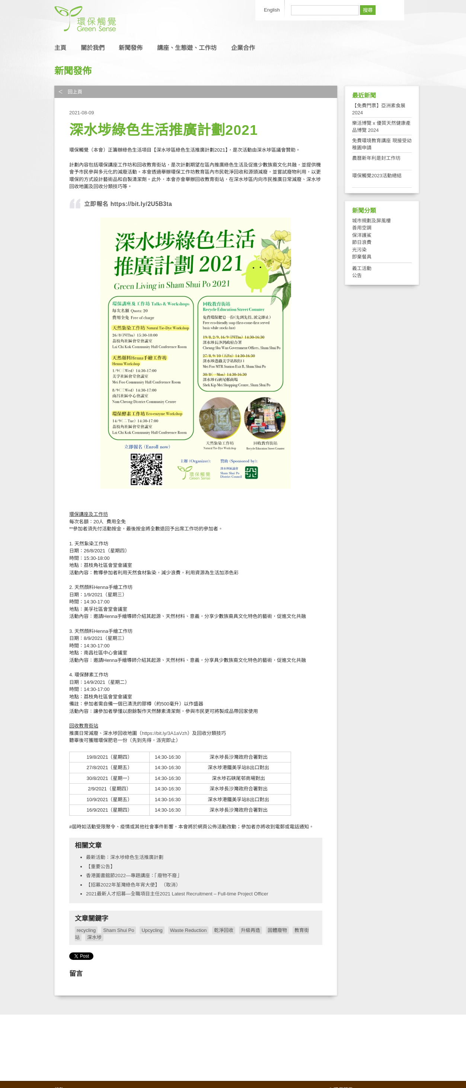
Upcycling (151, 930)
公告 (357, 275)
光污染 (359, 250)
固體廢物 (277, 930)
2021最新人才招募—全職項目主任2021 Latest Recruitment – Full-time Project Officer (177, 894)
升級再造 (250, 930)
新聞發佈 (131, 48)
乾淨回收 (223, 930)
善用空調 (361, 228)
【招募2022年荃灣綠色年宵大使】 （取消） (133, 885)
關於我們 (93, 48)
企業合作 (243, 48)
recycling (86, 930)
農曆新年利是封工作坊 (376, 158)
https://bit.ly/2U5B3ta (140, 204)
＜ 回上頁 (70, 92)
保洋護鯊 (361, 235)
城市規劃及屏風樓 (371, 220)
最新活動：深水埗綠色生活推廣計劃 (124, 857)
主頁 (60, 48)
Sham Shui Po (118, 930)
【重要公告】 (100, 866)
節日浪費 (361, 242)
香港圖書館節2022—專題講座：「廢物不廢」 (134, 875)
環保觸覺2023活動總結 (377, 175)
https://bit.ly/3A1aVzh (164, 733)
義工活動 (361, 268)
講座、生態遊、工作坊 (187, 48)
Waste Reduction (188, 930)
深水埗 (94, 937)
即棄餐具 (361, 257)
